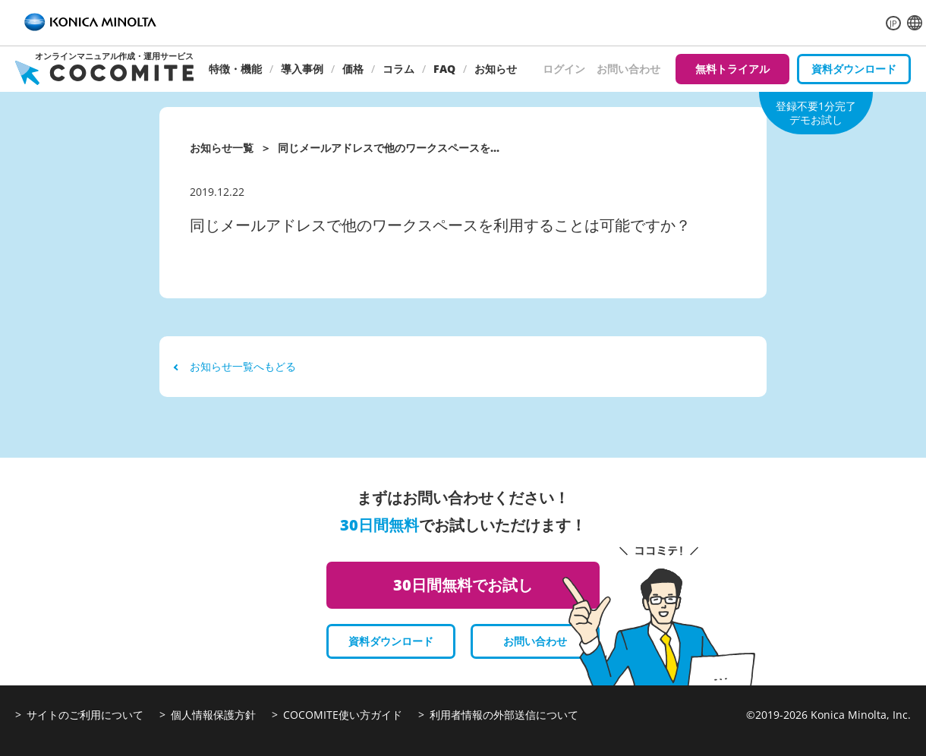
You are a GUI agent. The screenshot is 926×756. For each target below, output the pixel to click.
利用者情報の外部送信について (504, 714)
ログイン (564, 68)
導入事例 (302, 68)
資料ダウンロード (853, 68)
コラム (398, 68)
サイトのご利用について (85, 714)
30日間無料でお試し (463, 585)
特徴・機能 (235, 68)
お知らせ (495, 68)
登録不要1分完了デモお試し (816, 113)
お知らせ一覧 (222, 147)
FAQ (444, 68)
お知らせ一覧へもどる (235, 366)
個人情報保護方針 (213, 714)
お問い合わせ (628, 68)
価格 (353, 68)
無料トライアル (732, 68)
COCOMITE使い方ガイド (342, 714)
